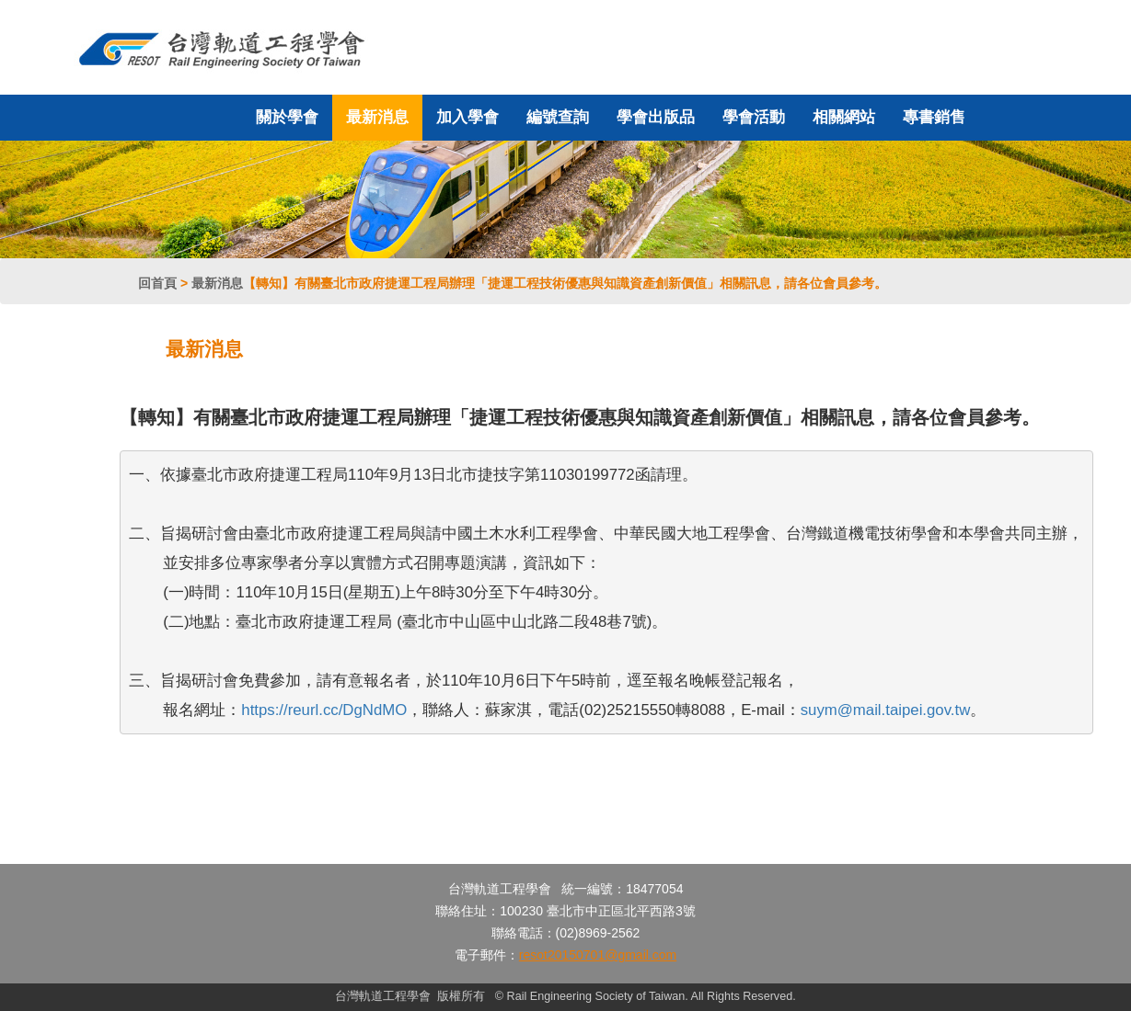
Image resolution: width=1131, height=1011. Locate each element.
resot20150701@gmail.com (597, 955)
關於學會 (287, 117)
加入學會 (467, 117)
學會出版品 (656, 117)
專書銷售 (934, 117)
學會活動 (753, 117)
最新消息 (377, 117)
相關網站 (844, 117)
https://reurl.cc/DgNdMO (324, 710)
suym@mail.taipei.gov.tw (886, 710)
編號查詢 (557, 117)
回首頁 (157, 283)
